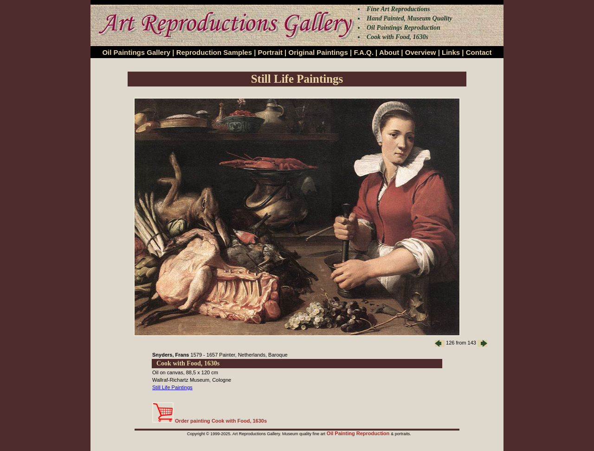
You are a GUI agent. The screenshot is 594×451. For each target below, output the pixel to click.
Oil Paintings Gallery (136, 52)
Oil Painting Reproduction (359, 433)
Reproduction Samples (214, 52)
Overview (420, 52)
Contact (479, 52)
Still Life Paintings (172, 387)
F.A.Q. (364, 52)
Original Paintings (318, 52)
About (389, 52)
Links (451, 52)
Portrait (270, 52)
